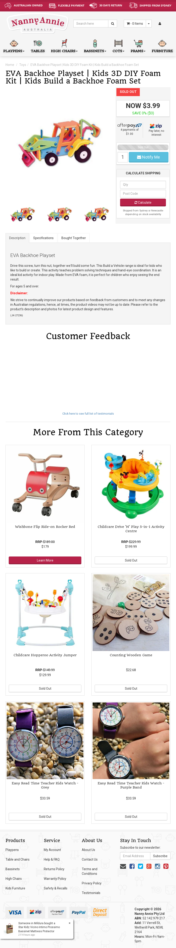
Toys (22, 65)
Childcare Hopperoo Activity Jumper (45, 655)
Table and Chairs (18, 859)
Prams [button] (138, 45)
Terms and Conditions (89, 871)
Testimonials (91, 893)
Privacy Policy (92, 883)
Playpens (12, 850)
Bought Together (73, 238)
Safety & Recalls (55, 888)
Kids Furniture (15, 888)
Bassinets (13, 869)
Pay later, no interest (156, 129)
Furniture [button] (162, 45)
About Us (88, 850)
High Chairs (14, 878)
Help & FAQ (52, 859)
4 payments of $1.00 (129, 129)
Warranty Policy (55, 878)
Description (17, 238)
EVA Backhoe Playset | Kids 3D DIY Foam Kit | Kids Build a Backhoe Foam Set (84, 65)
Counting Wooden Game (131, 655)
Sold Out (131, 560)
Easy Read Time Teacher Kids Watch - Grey (45, 785)
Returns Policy (54, 869)
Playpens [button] (14, 45)
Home (10, 65)
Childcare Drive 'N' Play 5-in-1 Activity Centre (131, 529)
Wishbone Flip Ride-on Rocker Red (45, 527)
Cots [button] (118, 45)
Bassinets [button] (95, 45)
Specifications (43, 238)
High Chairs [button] (64, 45)
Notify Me (148, 157)
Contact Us (90, 859)
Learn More (45, 560)
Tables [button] (38, 45)
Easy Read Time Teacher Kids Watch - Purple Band (131, 785)
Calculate (143, 202)
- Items (135, 23)
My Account (52, 850)
